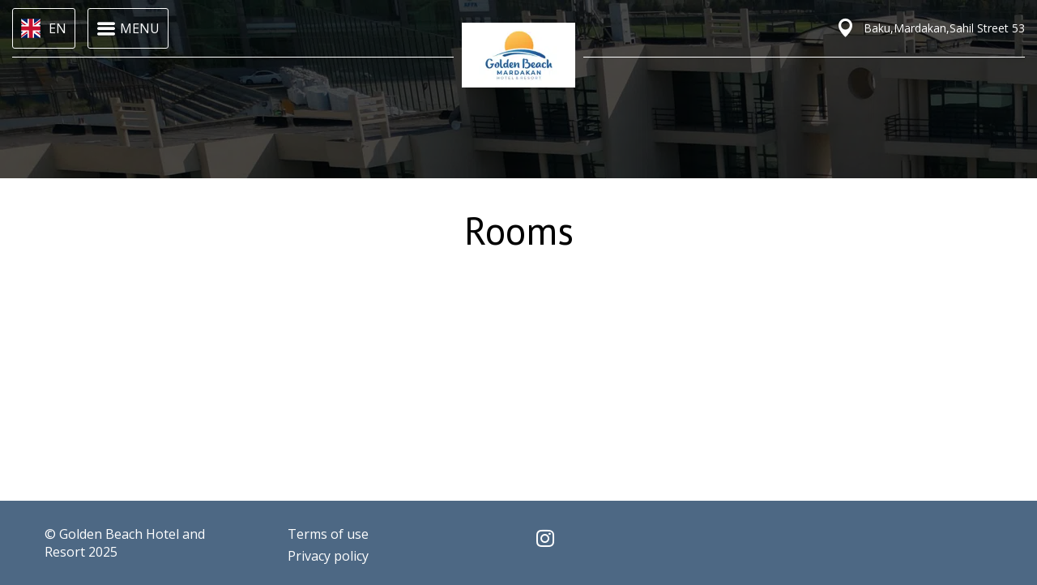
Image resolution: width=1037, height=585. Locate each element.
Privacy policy (328, 556)
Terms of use (328, 534)
